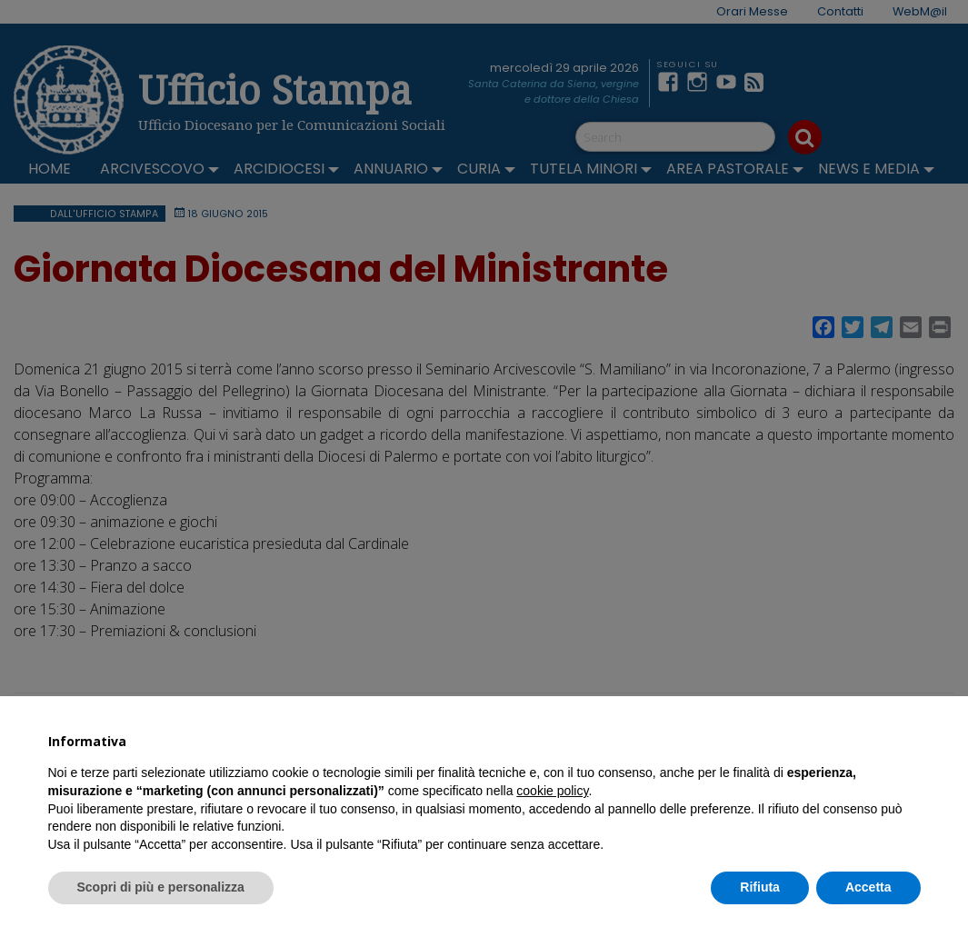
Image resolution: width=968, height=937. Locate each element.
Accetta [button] (868, 887)
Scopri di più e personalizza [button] (160, 887)
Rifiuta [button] (760, 887)
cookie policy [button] (552, 790)
